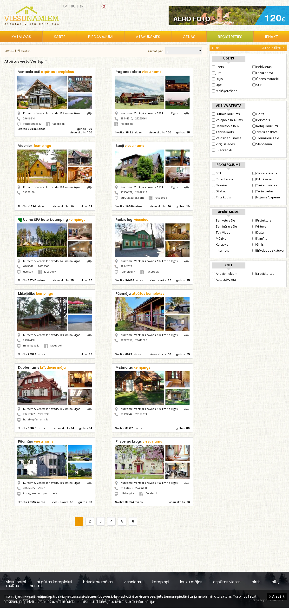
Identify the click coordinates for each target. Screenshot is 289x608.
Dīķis (217, 79)
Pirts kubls (221, 197)
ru (73, 6)
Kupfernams (42, 367)
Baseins (220, 185)
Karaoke (220, 244)
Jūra (217, 73)
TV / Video (221, 232)
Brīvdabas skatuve (268, 250)
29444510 (126, 118)
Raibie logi (132, 219)
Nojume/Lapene (266, 197)
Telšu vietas (263, 191)
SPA (217, 173)
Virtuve (259, 226)
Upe (217, 85)
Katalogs (21, 36)
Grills (258, 244)
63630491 (29, 266)
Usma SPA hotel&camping (54, 219)
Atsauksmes (148, 36)
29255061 (141, 118)
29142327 (126, 266)
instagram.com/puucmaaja (40, 493)
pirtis (256, 582)
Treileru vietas (264, 185)
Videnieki (34, 146)
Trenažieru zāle (265, 138)
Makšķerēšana (224, 91)
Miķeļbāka (35, 293)
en (82, 6)
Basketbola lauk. (226, 126)
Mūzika (219, 238)
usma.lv (28, 271)
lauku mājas (191, 582)
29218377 (29, 414)
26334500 (43, 266)
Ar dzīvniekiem (224, 273)
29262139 (29, 192)
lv (65, 6)
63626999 (43, 414)
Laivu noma (262, 73)
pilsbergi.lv (128, 493)
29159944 (126, 414)
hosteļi (36, 585)
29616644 (29, 118)
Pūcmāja (140, 293)
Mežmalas (133, 367)
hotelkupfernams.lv (35, 419)
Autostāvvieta (224, 279)
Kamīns (259, 238)
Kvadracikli (222, 150)
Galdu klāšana (264, 173)
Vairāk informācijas (140, 601)
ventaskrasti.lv (32, 123)
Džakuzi (219, 191)
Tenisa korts (223, 132)
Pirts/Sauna (222, 179)
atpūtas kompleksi (54, 582)
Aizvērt (277, 596)
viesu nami (16, 582)
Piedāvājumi (100, 36)
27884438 (29, 340)
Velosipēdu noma (227, 138)
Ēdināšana (262, 179)
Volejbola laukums (227, 120)
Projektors (261, 220)
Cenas (189, 36)
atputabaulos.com (132, 197)
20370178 (126, 192)
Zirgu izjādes (223, 144)
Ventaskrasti (46, 72)
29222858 (126, 340)
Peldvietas (262, 67)
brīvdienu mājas (98, 582)
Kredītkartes (263, 273)
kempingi (160, 582)
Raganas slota (138, 72)
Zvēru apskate (265, 132)
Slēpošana (262, 144)
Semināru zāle (224, 226)
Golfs (258, 114)
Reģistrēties (230, 36)
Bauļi (130, 146)
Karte (60, 36)
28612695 (141, 340)
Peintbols (261, 120)
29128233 (141, 414)
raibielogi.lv (128, 271)
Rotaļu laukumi (265, 126)
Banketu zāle (223, 220)
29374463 (126, 488)
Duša (258, 232)
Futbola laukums (226, 114)
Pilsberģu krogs (139, 441)
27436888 (141, 488)
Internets (220, 250)
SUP (257, 85)
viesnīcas (132, 582)
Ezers (218, 67)
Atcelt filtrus (273, 48)
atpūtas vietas (227, 582)
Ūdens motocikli (265, 79)
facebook (55, 123)
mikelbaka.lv (31, 345)
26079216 (141, 192)
